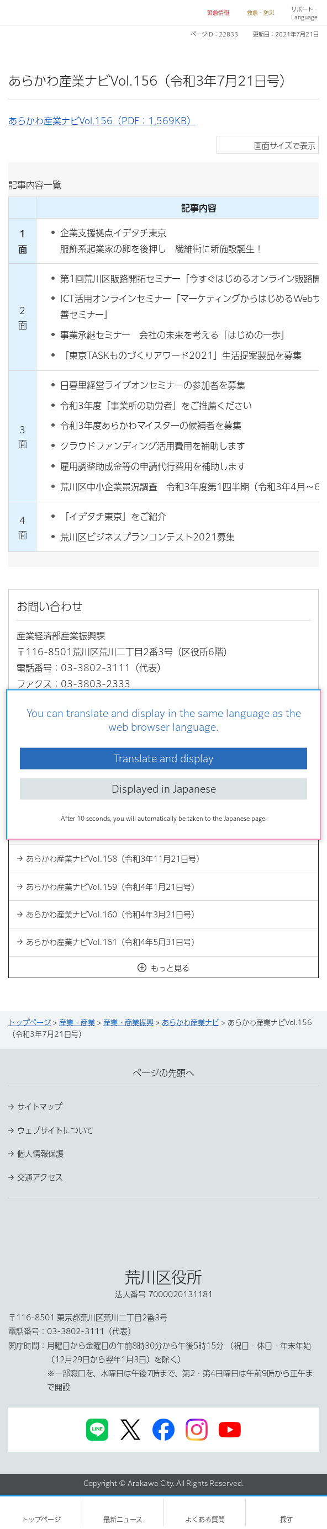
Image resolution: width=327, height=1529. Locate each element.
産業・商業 (77, 1022)
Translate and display (164, 758)
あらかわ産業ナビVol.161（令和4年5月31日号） (112, 942)
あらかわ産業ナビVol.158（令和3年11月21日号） (115, 859)
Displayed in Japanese (164, 789)
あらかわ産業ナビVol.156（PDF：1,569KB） (102, 120)
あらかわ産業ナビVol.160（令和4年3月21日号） (112, 915)
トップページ (29, 1022)
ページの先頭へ (163, 1073)
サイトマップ (39, 1107)
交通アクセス (40, 1177)
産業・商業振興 (128, 1022)
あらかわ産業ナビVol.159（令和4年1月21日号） (112, 887)
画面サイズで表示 (284, 146)
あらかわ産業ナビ (190, 1022)
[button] (214, 13)
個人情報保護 (40, 1154)
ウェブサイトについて (55, 1130)
